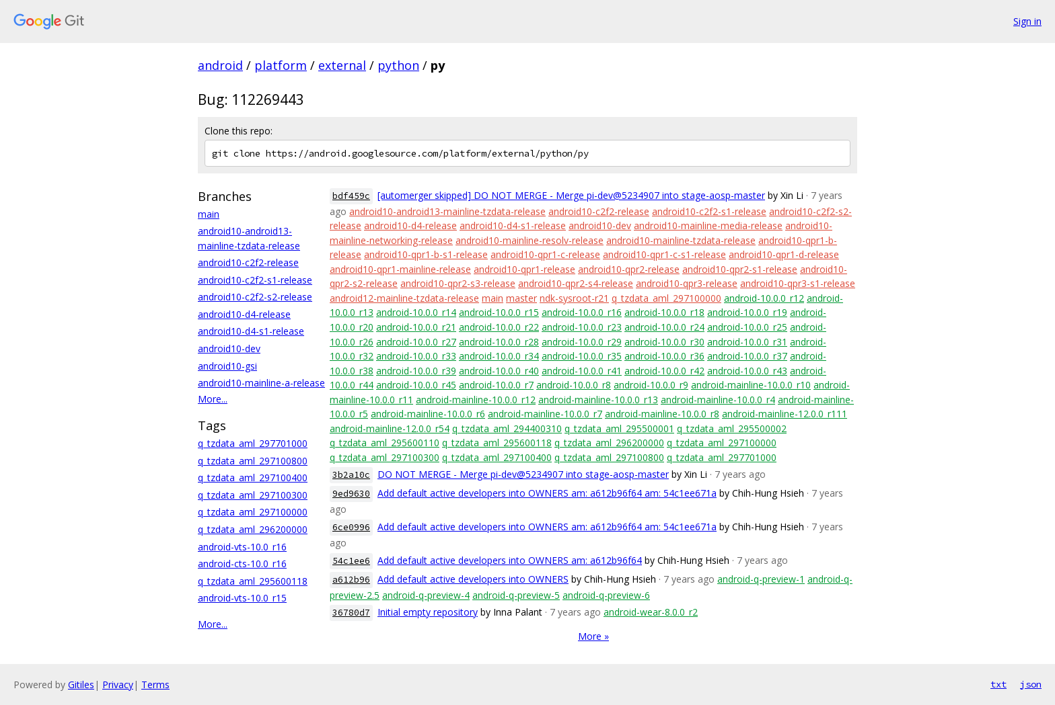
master (521, 298)
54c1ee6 (351, 561)
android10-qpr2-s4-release (575, 283)
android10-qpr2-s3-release (457, 283)
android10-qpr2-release (629, 269)
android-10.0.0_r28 (499, 341)
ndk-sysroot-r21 (574, 298)
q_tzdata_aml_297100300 (252, 495)
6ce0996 (351, 527)
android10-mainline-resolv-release (530, 240)
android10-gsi (227, 366)
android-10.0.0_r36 (664, 355)
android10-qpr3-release (686, 283)
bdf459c (351, 196)
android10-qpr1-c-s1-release (664, 254)
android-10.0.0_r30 (664, 341)
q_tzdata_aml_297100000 (252, 511)
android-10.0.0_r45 (416, 384)
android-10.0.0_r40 (499, 370)
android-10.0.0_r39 (416, 370)
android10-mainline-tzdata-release (681, 240)
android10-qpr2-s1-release (739, 269)
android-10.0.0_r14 (416, 312)
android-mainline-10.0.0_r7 (545, 413)
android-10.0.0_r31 (747, 341)
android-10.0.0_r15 (499, 312)
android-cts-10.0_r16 (242, 563)
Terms (155, 684)
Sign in (1027, 21)
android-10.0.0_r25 (747, 327)
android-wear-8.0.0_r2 (651, 612)
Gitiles (81, 684)
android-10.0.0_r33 (416, 355)
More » (593, 636)
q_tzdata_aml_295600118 (252, 581)
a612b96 (351, 579)
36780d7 (351, 612)
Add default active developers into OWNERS (473, 579)
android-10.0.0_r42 (664, 370)
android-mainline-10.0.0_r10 (751, 384)
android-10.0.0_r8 (573, 384)
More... (212, 398)
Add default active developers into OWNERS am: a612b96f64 (509, 560)
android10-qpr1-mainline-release (400, 269)
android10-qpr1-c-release (545, 254)
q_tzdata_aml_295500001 (619, 428)
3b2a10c (351, 475)
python (398, 65)
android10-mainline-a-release (261, 382)
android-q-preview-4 (426, 595)
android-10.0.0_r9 (651, 384)
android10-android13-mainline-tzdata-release (447, 211)
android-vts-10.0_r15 (242, 597)
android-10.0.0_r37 (747, 355)
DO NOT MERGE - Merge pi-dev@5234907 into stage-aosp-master (523, 474)
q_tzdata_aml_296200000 (252, 529)
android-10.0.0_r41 (582, 370)
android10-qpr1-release (524, 269)
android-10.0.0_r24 (664, 327)
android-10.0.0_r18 (664, 312)
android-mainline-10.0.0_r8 (662, 413)
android (220, 65)
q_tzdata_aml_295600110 (384, 442)
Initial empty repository (427, 612)
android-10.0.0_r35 (582, 355)
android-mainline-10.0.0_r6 (428, 413)
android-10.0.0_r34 (499, 355)
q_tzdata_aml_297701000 (252, 443)
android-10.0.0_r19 (747, 312)
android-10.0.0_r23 (582, 327)
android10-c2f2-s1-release (255, 280)
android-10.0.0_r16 (582, 312)
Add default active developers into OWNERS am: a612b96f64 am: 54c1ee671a (547, 493)
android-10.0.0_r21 (416, 327)
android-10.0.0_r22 (499, 327)
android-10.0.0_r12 (764, 298)
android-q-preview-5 (516, 595)
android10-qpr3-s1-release (797, 283)
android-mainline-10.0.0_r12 (476, 399)
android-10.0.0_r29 (582, 341)
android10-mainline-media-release (708, 225)
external (342, 65)
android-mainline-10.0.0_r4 (718, 399)
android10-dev (229, 348)
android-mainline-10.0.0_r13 (598, 399)
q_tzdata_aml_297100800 (252, 460)
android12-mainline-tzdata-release (404, 298)
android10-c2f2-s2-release (255, 296)
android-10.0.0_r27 (416, 341)
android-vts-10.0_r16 (242, 546)
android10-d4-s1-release (251, 331)
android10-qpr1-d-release (784, 254)
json (1031, 684)
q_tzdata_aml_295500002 (732, 428)
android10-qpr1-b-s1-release (426, 254)
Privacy (117, 684)
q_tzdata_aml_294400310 (507, 428)
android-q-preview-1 (761, 579)
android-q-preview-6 (606, 595)
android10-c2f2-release (248, 262)
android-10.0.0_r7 (496, 384)
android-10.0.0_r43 (747, 370)
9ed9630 (351, 493)
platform (280, 65)
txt (998, 684)
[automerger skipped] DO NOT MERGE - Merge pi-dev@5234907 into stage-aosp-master (571, 195)
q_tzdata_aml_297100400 (252, 477)
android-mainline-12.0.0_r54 (389, 428)
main (208, 214)
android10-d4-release (244, 314)
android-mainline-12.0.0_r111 (784, 413)
